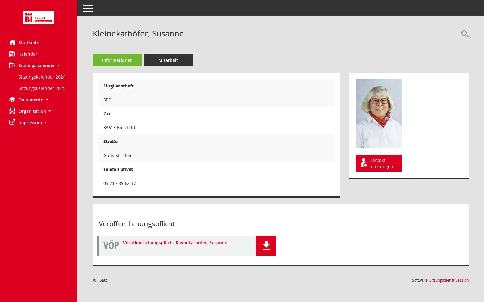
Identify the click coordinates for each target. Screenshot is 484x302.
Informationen (117, 60)
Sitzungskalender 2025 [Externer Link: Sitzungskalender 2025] (42, 88)
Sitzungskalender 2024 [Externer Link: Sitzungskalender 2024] (42, 77)
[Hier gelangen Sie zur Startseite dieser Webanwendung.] (38, 17)
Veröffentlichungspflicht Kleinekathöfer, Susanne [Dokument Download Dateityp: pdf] (175, 242)
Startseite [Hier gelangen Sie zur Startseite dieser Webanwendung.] (24, 42)
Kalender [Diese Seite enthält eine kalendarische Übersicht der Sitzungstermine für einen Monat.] (23, 54)
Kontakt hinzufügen (376, 163)
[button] (38, 65)
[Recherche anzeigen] (463, 34)
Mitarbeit (168, 60)
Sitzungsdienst (449, 280)
